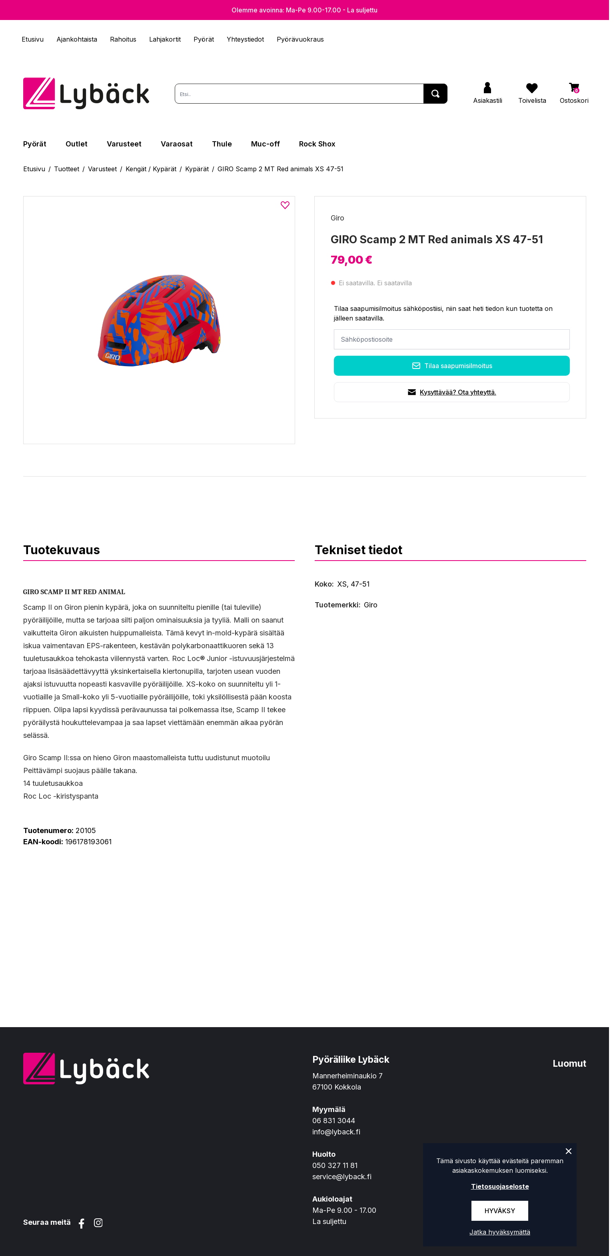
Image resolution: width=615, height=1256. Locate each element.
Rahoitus (123, 39)
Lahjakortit (165, 39)
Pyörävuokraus (300, 39)
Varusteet (124, 144)
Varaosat (177, 144)
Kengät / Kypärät (151, 169)
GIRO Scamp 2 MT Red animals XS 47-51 (280, 169)
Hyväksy (500, 1211)
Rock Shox (317, 144)
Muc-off (265, 144)
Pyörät (204, 39)
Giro (337, 218)
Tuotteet (66, 169)
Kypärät (197, 169)
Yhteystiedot (245, 39)
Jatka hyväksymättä (499, 1232)
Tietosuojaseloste (500, 1186)
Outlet (77, 144)
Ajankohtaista (76, 39)
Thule (222, 144)
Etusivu (33, 39)
